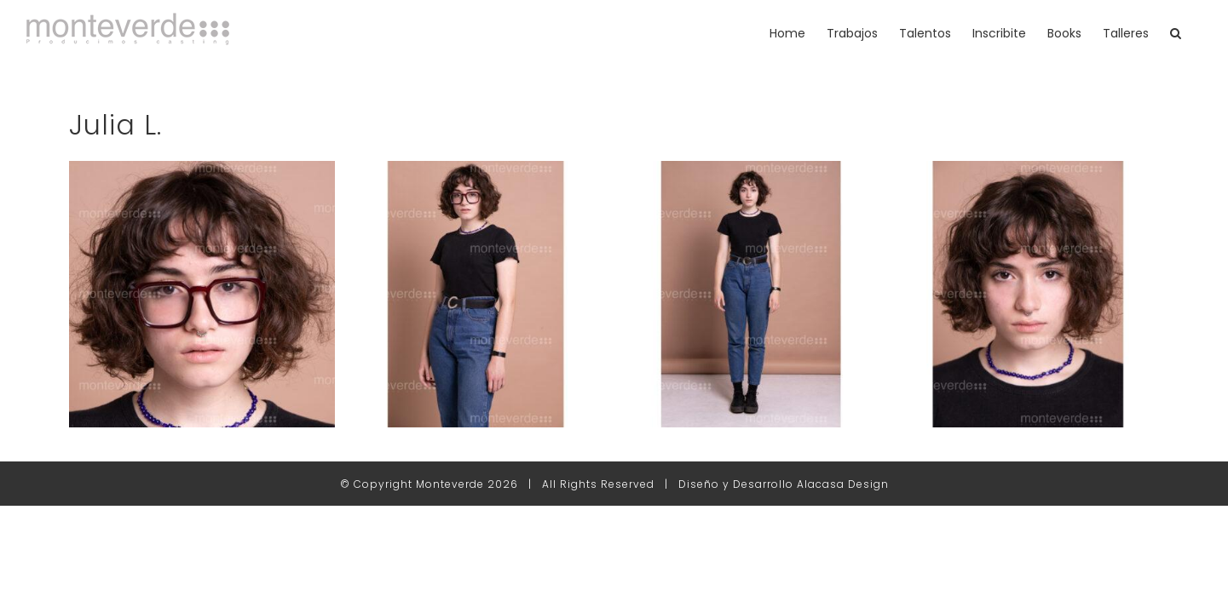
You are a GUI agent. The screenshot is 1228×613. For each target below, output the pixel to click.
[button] (1196, 33)
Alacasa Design (843, 484)
